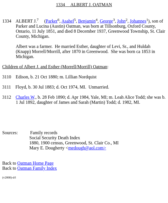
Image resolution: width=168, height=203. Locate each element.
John (121, 21)
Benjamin (87, 21)
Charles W (25, 97)
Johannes (138, 21)
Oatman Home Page (35, 163)
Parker (52, 21)
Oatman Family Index (37, 168)
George (106, 21)
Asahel (67, 21)
